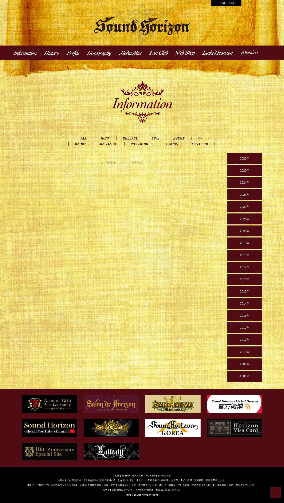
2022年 (244, 206)
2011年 (244, 339)
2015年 (244, 291)
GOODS (172, 144)
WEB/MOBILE (142, 144)
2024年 (244, 182)
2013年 (244, 315)
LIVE (155, 138)
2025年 (244, 170)
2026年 (244, 158)
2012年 (244, 327)
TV (200, 138)
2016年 (244, 279)
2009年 (244, 364)
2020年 (244, 231)
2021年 (244, 219)
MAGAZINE (108, 144)
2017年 (244, 267)
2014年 (244, 303)
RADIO (80, 144)
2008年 (244, 376)
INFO (105, 138)
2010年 (244, 352)
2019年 (244, 243)
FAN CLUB (200, 144)
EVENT (178, 138)
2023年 (244, 194)
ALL (84, 138)
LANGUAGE (226, 3)
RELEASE (130, 138)
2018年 (244, 255)
